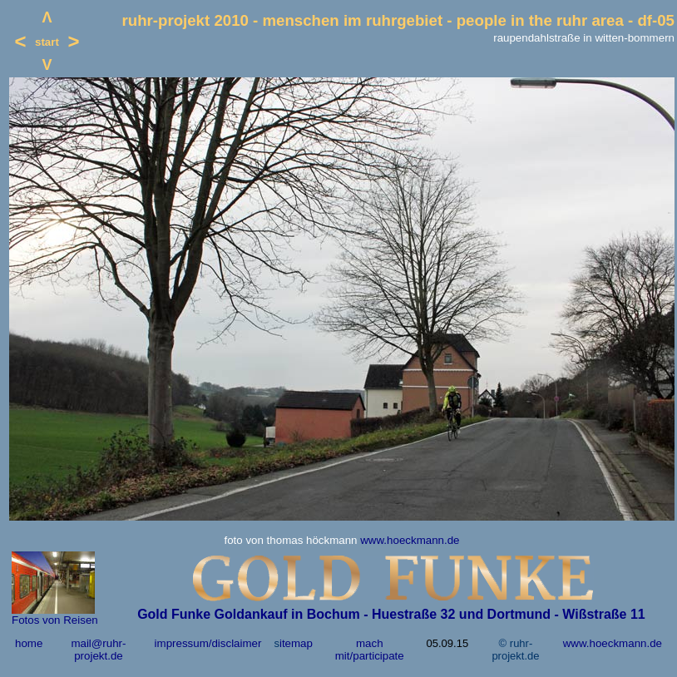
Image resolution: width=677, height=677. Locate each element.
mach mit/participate (369, 649)
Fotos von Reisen (55, 620)
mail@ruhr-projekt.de (98, 649)
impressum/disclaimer (208, 643)
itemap (296, 643)
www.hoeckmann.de (409, 540)
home (28, 643)
